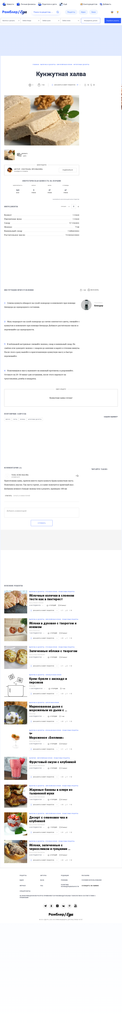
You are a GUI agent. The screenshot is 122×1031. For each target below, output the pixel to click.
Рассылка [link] (85, 875)
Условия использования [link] (92, 880)
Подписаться (68, 170)
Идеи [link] (22, 880)
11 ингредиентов (37, 688)
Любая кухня (50, 20)
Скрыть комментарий (21, 495)
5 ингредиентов (37, 744)
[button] (93, 290)
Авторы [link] (43, 875)
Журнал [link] (23, 885)
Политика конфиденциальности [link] (70, 885)
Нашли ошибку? (111, 417)
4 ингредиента (36, 605)
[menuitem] (8, 4)
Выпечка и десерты (11, 20)
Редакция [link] (65, 875)
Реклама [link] (64, 880)
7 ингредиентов (37, 633)
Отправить (42, 523)
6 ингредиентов (37, 716)
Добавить (105, 4)
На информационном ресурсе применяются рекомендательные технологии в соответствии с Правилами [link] (58, 896)
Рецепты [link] (23, 875)
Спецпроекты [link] (25, 891)
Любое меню (70, 20)
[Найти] (57, 12)
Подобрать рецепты (113, 20)
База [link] (42, 880)
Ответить (8, 495)
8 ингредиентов (37, 657)
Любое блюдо (30, 20)
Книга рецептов (88, 4)
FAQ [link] (41, 885)
